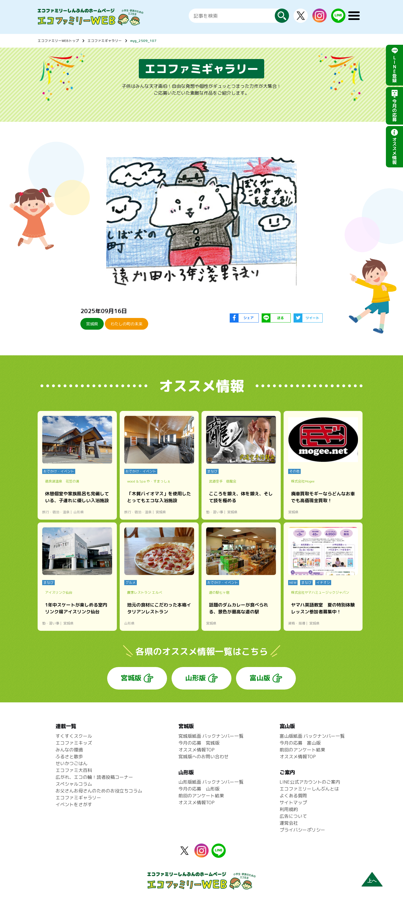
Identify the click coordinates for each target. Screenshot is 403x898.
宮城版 (131, 678)
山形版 (195, 678)
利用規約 (289, 809)
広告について (293, 816)
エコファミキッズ (74, 743)
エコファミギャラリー (104, 40)
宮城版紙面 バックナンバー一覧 (210, 736)
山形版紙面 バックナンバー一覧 (210, 782)
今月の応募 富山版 (300, 743)
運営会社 (289, 823)
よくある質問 (293, 795)
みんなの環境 (69, 750)
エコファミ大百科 (74, 770)
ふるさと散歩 (69, 756)
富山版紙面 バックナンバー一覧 (312, 736)
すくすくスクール (74, 736)
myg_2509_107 (143, 40)
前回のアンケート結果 (201, 795)
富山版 (260, 678)
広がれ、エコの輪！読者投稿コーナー (94, 777)
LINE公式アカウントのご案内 (310, 782)
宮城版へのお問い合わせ (203, 756)
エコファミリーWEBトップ (58, 40)
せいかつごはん (71, 763)
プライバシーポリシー (302, 830)
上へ (371, 880)
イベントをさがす (74, 804)
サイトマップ (293, 802)
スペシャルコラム (74, 784)
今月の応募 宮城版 (198, 743)
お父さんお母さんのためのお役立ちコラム (99, 791)
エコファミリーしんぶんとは (309, 789)
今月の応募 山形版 (198, 789)
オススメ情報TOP (196, 750)
